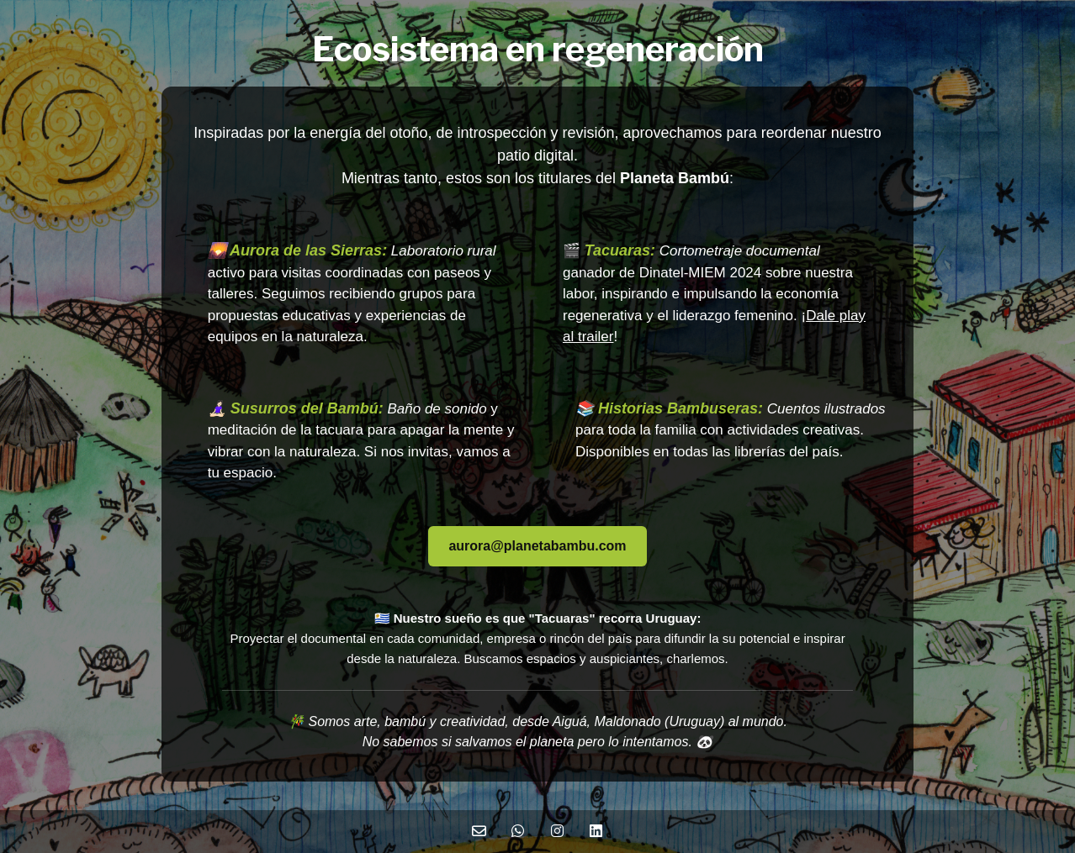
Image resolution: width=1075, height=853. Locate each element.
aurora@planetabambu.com (537, 546)
